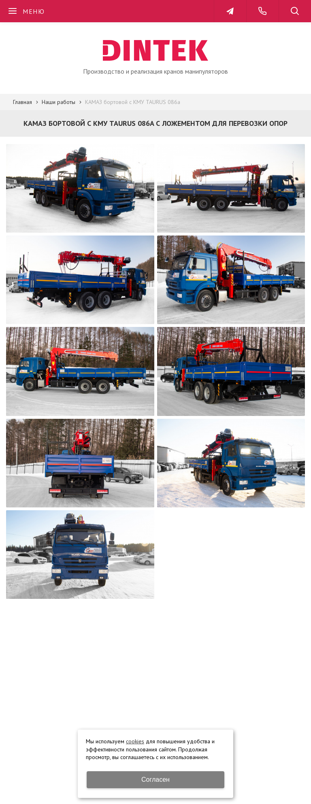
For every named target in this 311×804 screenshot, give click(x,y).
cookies (135, 741)
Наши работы (58, 102)
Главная (22, 102)
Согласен (155, 779)
